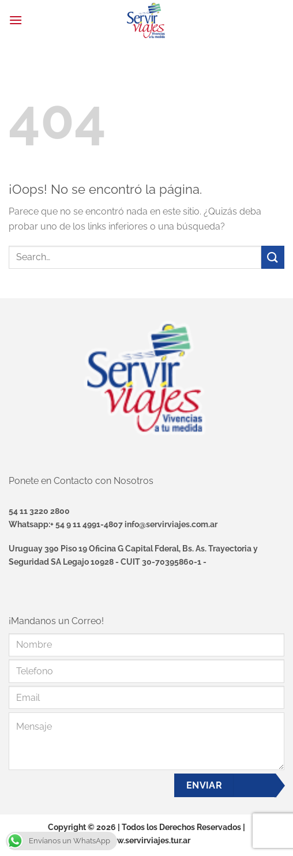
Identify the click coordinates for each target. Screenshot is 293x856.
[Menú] (15, 20)
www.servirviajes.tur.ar (146, 840)
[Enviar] (272, 257)
